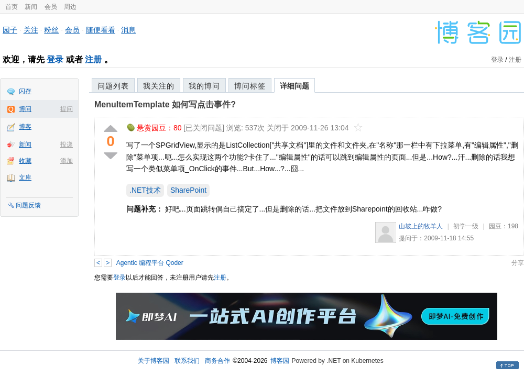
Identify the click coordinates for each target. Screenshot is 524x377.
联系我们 (187, 360)
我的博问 (204, 86)
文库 (25, 177)
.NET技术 (145, 190)
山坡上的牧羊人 (421, 226)
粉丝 (51, 30)
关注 (31, 30)
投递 (66, 144)
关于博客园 (153, 360)
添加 (66, 160)
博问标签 (250, 86)
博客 (25, 126)
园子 (10, 30)
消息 (128, 30)
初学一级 (465, 226)
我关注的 (158, 86)
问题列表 (113, 86)
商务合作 (217, 360)
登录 (55, 59)
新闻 (31, 6)
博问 (25, 109)
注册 (93, 59)
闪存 (25, 91)
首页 (11, 6)
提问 (66, 109)
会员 (51, 6)
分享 (517, 263)
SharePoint (188, 190)
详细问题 (294, 86)
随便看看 (100, 30)
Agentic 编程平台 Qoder (149, 263)
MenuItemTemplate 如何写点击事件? (165, 104)
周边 (70, 6)
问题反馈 (28, 205)
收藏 (25, 160)
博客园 (279, 360)
